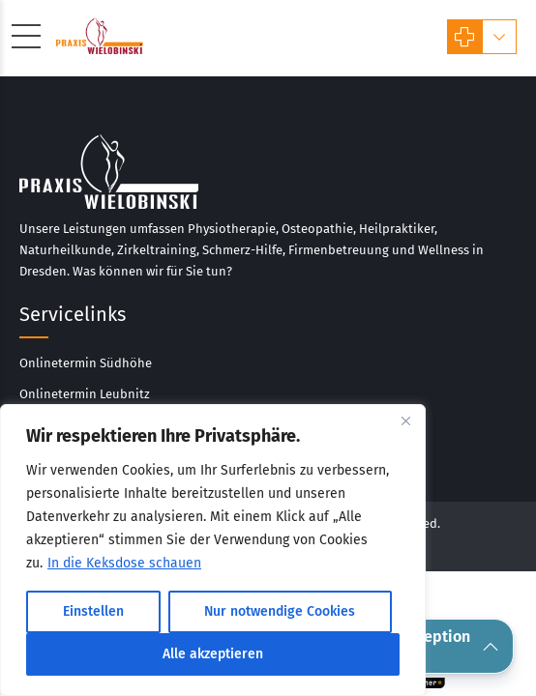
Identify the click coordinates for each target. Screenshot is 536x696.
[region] (213, 550)
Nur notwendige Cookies (279, 611)
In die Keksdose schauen (124, 563)
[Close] (405, 420)
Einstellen (93, 611)
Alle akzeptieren (213, 654)
